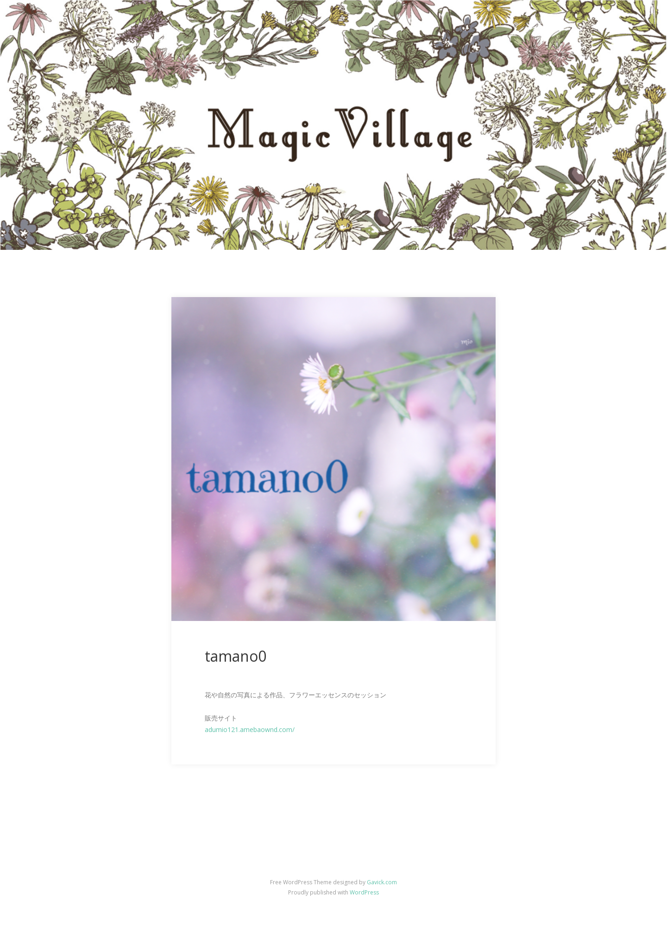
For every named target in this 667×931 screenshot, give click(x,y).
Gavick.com (382, 882)
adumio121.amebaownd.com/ (250, 729)
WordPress (364, 892)
